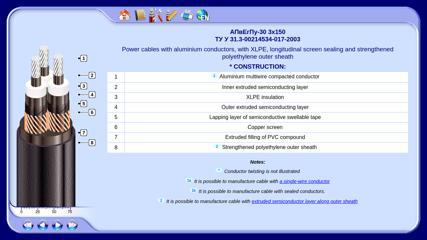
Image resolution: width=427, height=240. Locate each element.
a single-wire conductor (305, 181)
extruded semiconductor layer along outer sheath (305, 201)
